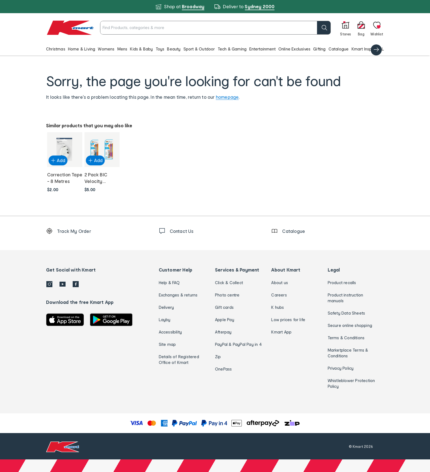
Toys (160, 49)
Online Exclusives (294, 49)
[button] (215, 48)
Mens (122, 49)
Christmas (55, 49)
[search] (304, 28)
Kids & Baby (141, 49)
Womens (106, 49)
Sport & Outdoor (199, 49)
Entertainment (262, 49)
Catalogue (339, 49)
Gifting (319, 49)
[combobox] (205, 28)
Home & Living (81, 49)
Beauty (173, 49)
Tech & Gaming (232, 49)
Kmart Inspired (365, 49)
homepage (227, 97)
